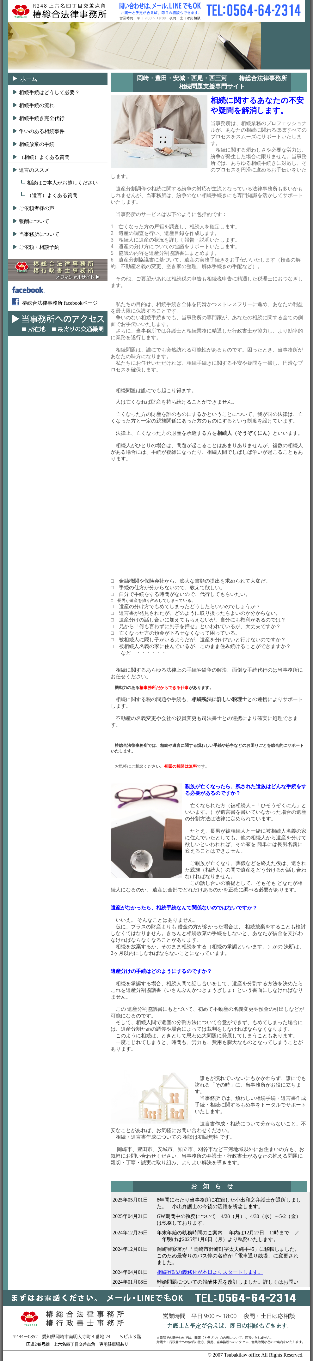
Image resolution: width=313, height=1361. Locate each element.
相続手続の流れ (36, 105)
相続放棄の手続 (36, 144)
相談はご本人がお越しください (62, 182)
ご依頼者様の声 (36, 208)
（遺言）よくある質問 (52, 195)
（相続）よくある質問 (44, 157)
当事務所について (39, 234)
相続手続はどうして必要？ (49, 92)
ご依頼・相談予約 (39, 247)
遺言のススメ (34, 170)
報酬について (34, 221)
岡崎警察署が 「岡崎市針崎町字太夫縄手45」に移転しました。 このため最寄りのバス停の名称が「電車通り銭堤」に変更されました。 (231, 1255)
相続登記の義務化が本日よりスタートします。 (210, 1272)
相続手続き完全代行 (41, 118)
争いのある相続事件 (41, 131)
